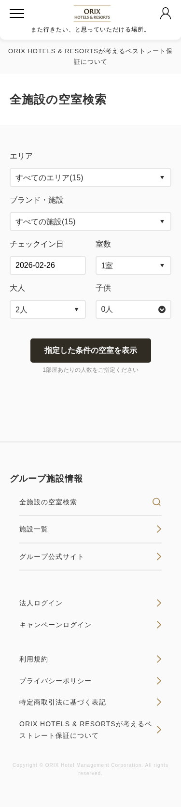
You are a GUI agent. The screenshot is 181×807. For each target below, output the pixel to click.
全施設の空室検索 (90, 502)
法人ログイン (90, 603)
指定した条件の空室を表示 (90, 350)
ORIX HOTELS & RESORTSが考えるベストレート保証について (90, 730)
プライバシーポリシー (90, 681)
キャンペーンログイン (90, 625)
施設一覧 (90, 529)
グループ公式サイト (90, 556)
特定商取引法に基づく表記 (90, 702)
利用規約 (90, 659)
